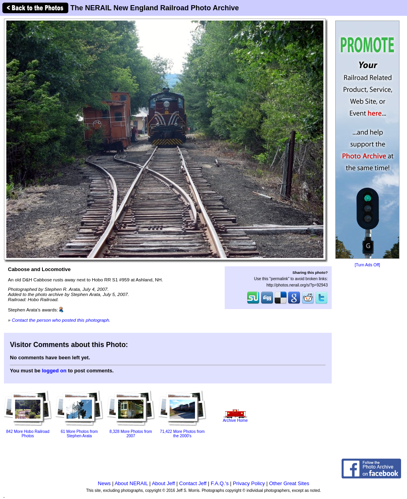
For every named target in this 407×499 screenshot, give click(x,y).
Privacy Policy (249, 483)
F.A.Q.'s (220, 483)
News (104, 483)
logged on (54, 371)
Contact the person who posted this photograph (60, 320)
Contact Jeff (192, 483)
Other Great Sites (289, 483)
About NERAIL (131, 483)
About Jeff (163, 483)
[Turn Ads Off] (367, 265)
